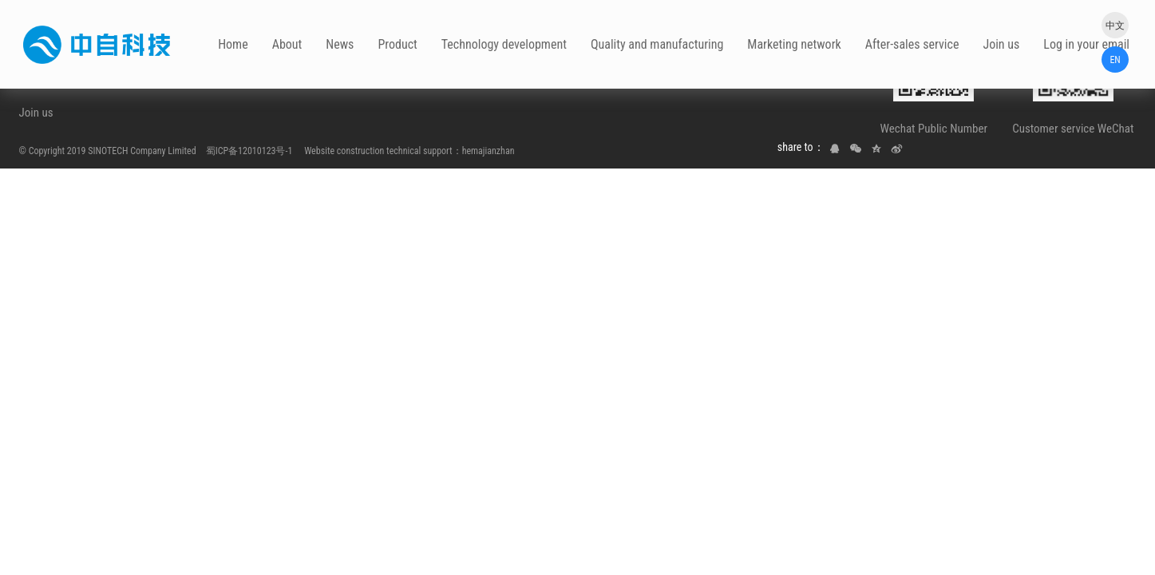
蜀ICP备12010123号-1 (249, 151)
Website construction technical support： (378, 151)
